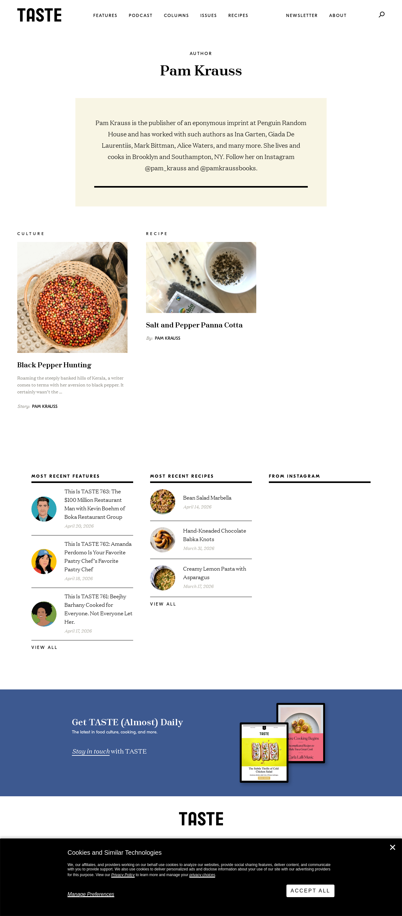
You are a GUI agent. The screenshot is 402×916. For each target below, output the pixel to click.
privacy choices (202, 875)
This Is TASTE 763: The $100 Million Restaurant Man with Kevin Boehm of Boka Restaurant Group (94, 503)
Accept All (310, 890)
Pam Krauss (44, 406)
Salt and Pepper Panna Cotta (194, 325)
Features (105, 15)
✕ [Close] (392, 847)
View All (44, 647)
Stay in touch (91, 750)
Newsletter (302, 15)
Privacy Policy (123, 875)
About (338, 15)
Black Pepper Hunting (54, 365)
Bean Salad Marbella (207, 497)
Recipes (238, 15)
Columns (176, 15)
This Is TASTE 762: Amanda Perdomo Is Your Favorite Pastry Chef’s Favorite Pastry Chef (98, 556)
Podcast (141, 15)
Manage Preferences (91, 894)
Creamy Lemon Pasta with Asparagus (214, 572)
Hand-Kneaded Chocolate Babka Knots (214, 534)
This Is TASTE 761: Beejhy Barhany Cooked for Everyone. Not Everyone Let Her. (98, 608)
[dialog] (201, 877)
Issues (208, 15)
